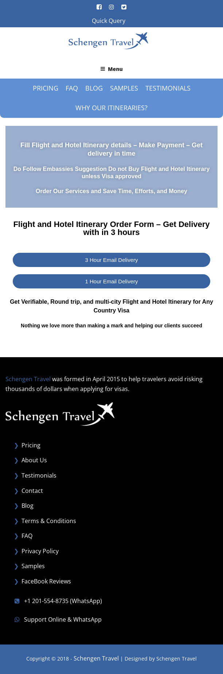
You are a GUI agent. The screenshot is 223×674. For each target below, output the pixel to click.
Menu (111, 68)
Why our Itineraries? (111, 107)
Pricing (45, 88)
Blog (94, 88)
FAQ (72, 88)
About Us (34, 460)
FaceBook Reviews (46, 581)
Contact (32, 491)
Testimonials (168, 88)
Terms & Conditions (48, 521)
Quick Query (108, 21)
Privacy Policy (40, 551)
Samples (124, 88)
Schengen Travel (96, 658)
